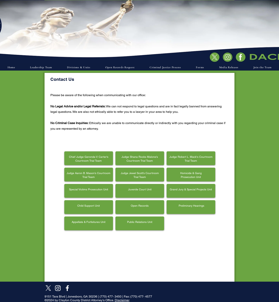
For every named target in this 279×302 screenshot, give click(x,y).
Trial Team (139, 177)
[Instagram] (58, 288)
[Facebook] (67, 288)
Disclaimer (122, 300)
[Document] (241, 57)
